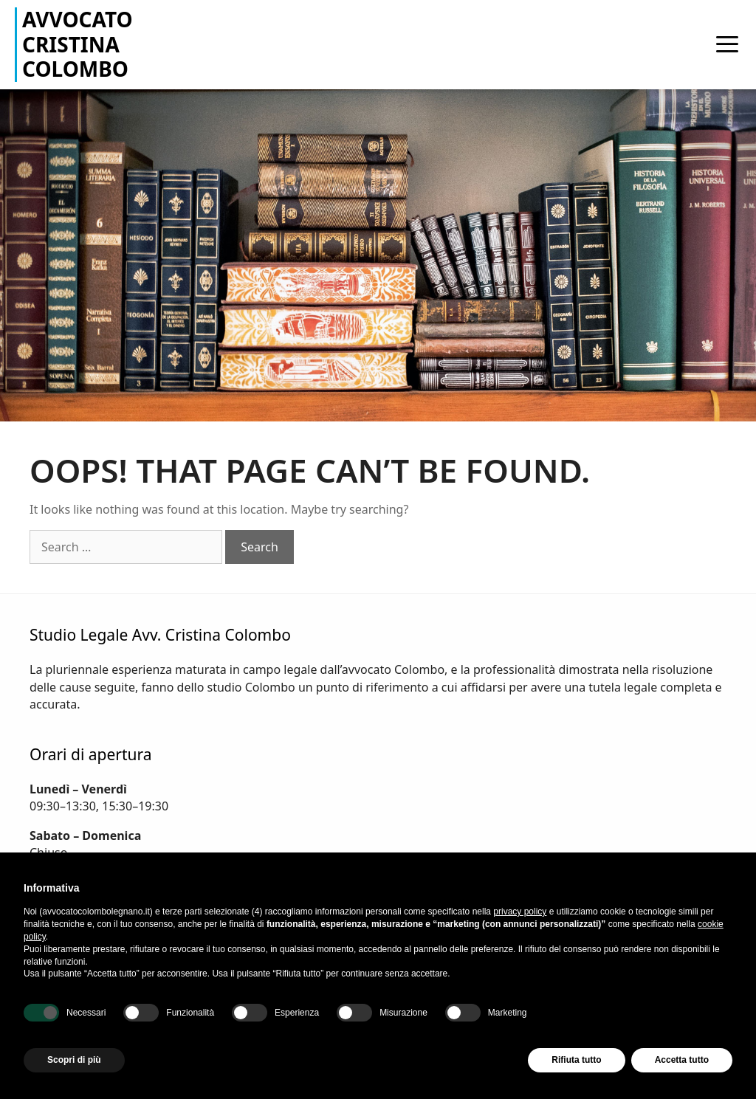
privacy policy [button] (519, 911)
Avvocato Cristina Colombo (77, 44)
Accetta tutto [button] (682, 1060)
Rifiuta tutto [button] (576, 1060)
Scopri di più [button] (74, 1060)
